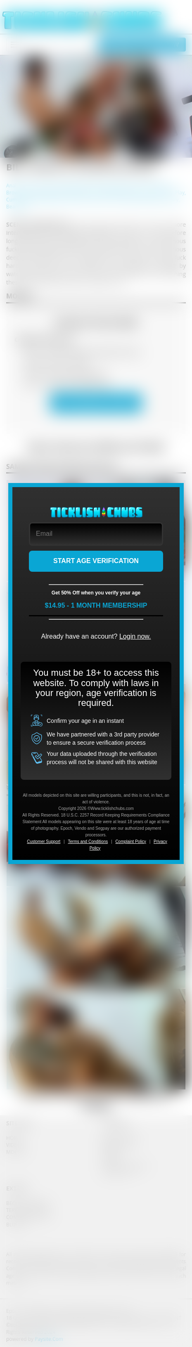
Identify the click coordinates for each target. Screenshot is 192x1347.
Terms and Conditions (88, 841)
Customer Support (43, 841)
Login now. (135, 636)
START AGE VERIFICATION (96, 560)
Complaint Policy (130, 841)
